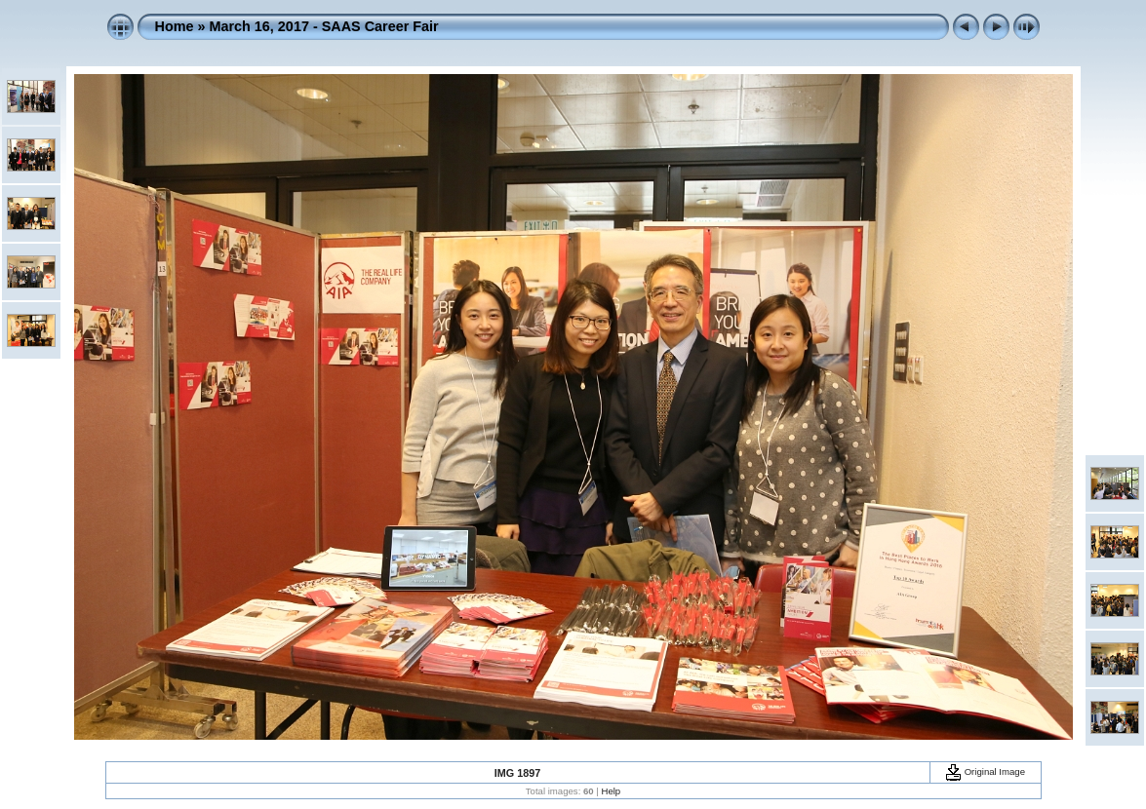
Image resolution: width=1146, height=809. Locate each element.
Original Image (985, 771)
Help (610, 791)
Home (174, 26)
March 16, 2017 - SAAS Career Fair (323, 26)
